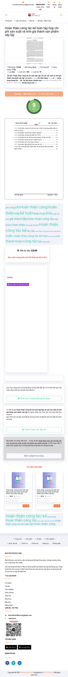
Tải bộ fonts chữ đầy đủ (34, 429)
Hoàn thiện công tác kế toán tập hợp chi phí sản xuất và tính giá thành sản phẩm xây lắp (32, 31)
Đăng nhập (60, 4)
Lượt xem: (23, 72)
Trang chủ (8, 21)
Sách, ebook (13, 543)
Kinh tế (31, 21)
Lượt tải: (36, 72)
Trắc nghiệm (50, 539)
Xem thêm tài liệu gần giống (18, 284)
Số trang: (43, 67)
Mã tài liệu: (14, 67)
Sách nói (25, 543)
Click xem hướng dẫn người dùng (34, 398)
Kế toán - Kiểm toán (44, 21)
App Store (11, 647)
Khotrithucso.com (26, 672)
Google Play (24, 647)
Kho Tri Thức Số (48, 672)
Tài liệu (39, 539)
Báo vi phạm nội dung (34, 456)
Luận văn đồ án (20, 21)
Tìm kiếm (29, 539)
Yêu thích (48, 4)
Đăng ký (54, 4)
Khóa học (35, 543)
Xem (26, 506)
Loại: (11, 72)
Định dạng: (29, 67)
